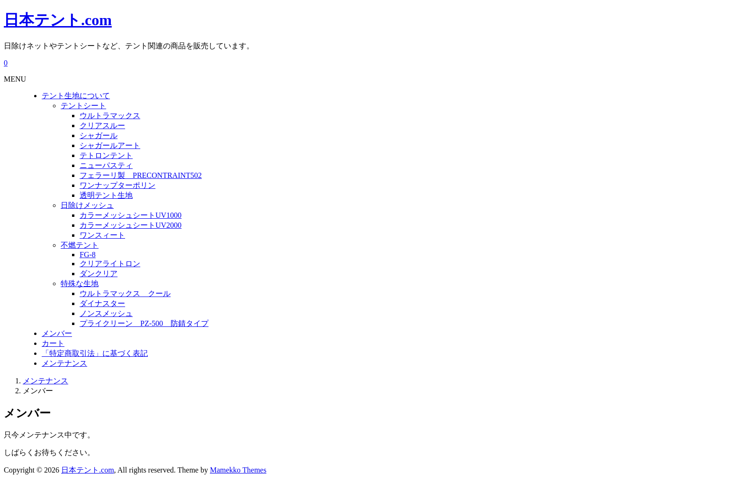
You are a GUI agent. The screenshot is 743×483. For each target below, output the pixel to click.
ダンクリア (99, 273)
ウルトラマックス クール (125, 293)
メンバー (57, 333)
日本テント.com (58, 19)
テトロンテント (106, 155)
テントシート (83, 106)
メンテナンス (64, 363)
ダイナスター (102, 303)
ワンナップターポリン (117, 185)
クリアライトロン (110, 264)
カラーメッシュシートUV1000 (130, 215)
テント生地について (76, 96)
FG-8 (88, 255)
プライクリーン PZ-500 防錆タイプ (144, 323)
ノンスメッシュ (106, 313)
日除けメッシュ (87, 205)
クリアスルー (102, 125)
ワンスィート (102, 235)
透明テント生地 (106, 195)
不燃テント (80, 245)
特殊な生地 (80, 283)
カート (53, 343)
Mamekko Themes (238, 470)
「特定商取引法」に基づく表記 (95, 353)
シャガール (99, 135)
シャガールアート (110, 145)
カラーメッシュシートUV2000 (130, 225)
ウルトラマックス (110, 115)
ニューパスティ (106, 165)
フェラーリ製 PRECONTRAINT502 (141, 175)
